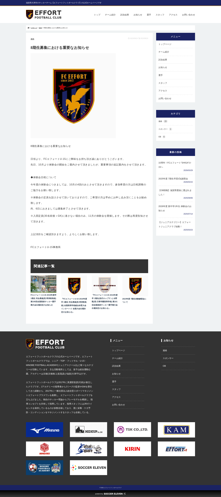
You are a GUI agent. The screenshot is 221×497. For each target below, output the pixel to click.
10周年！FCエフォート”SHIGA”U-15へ (174, 164)
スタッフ (160, 14)
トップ (97, 14)
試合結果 (124, 14)
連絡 (32, 39)
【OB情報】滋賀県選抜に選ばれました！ (175, 192)
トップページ (164, 44)
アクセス (173, 14)
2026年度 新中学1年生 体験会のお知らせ (174, 208)
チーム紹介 (110, 14)
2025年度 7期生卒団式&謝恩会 (173, 178)
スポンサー (165, 129)
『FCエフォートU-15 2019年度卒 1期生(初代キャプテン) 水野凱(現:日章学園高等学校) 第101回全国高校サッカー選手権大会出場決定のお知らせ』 (105, 301)
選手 (149, 14)
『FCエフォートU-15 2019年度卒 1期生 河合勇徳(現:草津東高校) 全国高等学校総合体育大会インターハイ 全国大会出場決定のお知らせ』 (74, 305)
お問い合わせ (188, 14)
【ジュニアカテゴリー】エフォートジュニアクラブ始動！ (174, 224)
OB (162, 136)
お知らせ (138, 14)
